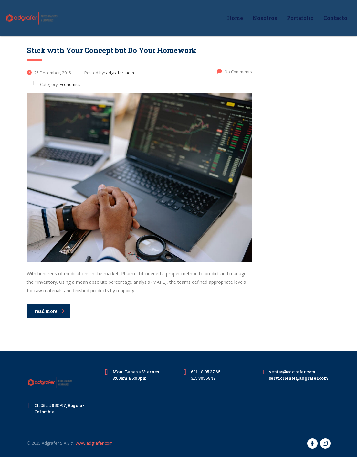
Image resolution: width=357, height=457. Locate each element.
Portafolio (300, 18)
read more (49, 311)
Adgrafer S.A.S (56, 443)
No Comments (234, 72)
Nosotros (265, 18)
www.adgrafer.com (94, 443)
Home (235, 18)
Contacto (335, 18)
